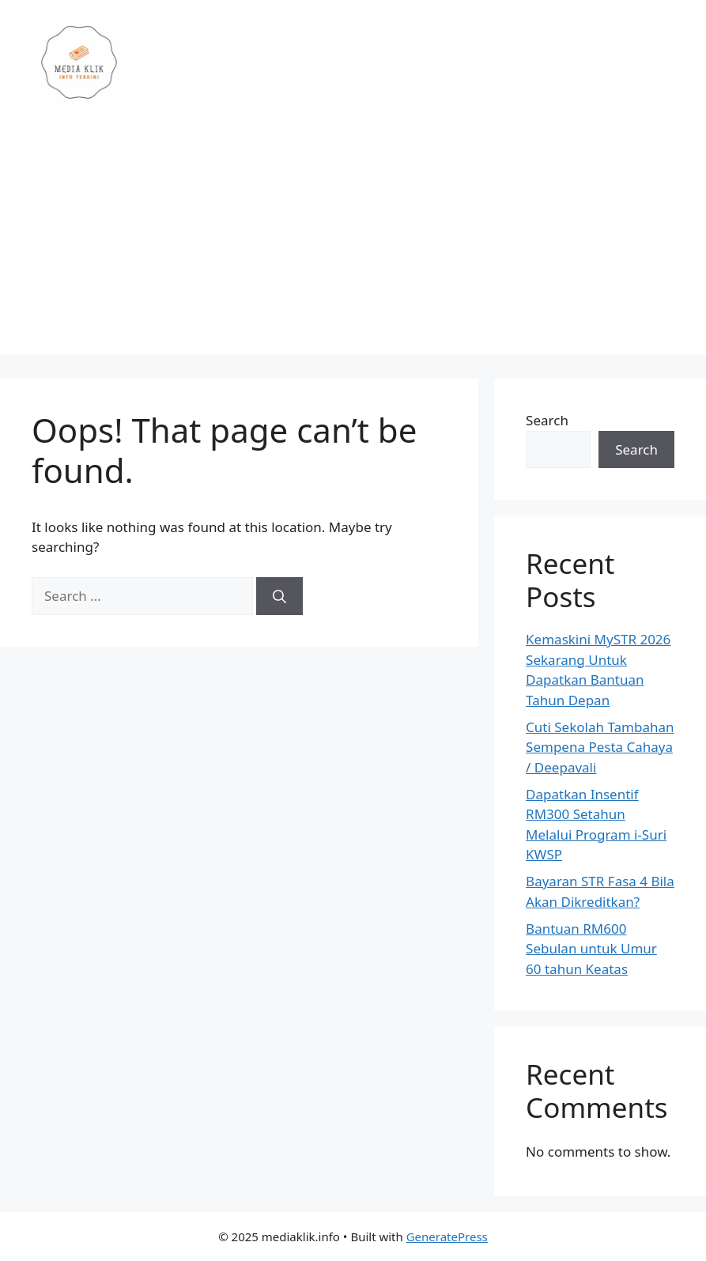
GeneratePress (447, 1236)
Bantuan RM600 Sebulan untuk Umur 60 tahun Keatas (591, 948)
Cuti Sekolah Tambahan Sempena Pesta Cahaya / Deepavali (600, 747)
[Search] (279, 596)
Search (547, 420)
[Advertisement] (353, 244)
